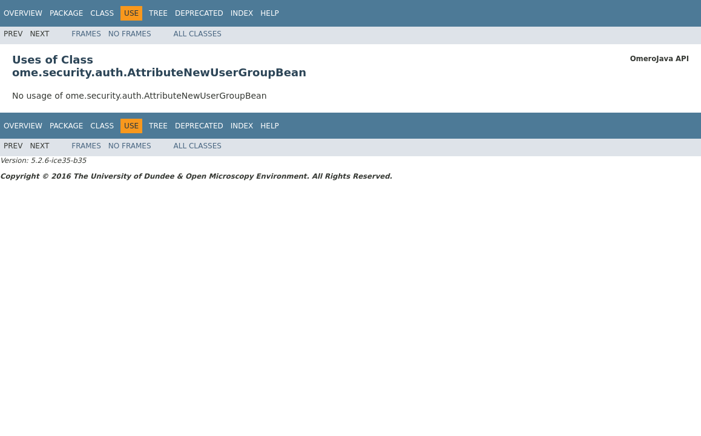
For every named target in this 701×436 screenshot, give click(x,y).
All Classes (198, 34)
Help (269, 13)
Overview (23, 13)
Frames (86, 34)
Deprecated (199, 13)
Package (66, 13)
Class (102, 13)
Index (242, 13)
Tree (158, 13)
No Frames (129, 34)
